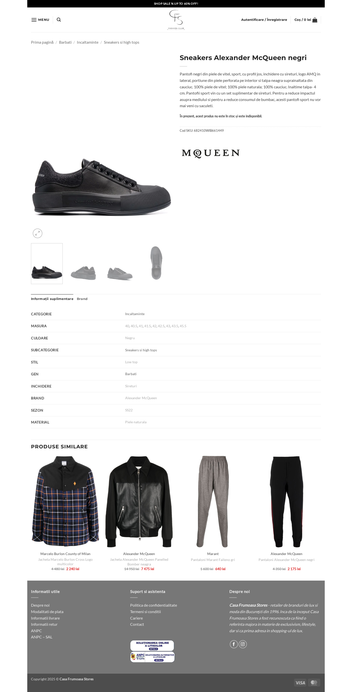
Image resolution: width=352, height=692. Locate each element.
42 (154, 326)
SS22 (129, 410)
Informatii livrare (45, 618)
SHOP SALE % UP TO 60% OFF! (176, 3)
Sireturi (131, 386)
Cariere (136, 618)
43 (168, 326)
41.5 (147, 326)
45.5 (183, 326)
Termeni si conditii (145, 611)
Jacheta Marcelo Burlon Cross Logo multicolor (65, 561)
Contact (137, 624)
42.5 (161, 326)
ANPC (36, 630)
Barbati (65, 42)
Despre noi (40, 605)
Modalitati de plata (47, 611)
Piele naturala (136, 422)
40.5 (134, 326)
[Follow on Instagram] (243, 644)
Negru (130, 338)
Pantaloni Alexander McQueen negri (287, 560)
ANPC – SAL (41, 636)
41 (141, 326)
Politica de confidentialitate (153, 605)
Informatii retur (44, 624)
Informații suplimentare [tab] (52, 299)
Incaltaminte (87, 42)
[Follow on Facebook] (234, 644)
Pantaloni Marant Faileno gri (213, 560)
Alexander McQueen (141, 398)
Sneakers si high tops (121, 42)
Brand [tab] (82, 299)
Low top (131, 362)
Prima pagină (42, 42)
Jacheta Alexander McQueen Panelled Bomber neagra (139, 561)
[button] (40, 20)
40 (127, 326)
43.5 (175, 326)
